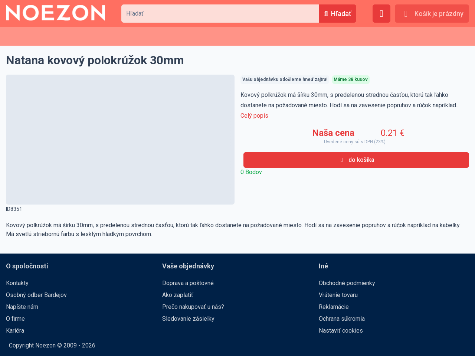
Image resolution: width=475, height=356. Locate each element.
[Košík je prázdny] (432, 13)
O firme (15, 318)
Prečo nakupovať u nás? (193, 306)
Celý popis (254, 115)
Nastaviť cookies (341, 330)
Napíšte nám (22, 306)
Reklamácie (334, 306)
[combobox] (220, 13)
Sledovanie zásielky (188, 318)
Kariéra (15, 330)
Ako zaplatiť (177, 294)
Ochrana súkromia (342, 318)
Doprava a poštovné (188, 283)
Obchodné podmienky (347, 283)
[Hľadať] (337, 13)
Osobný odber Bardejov (36, 294)
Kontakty (17, 283)
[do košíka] (356, 160)
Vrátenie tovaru (338, 294)
